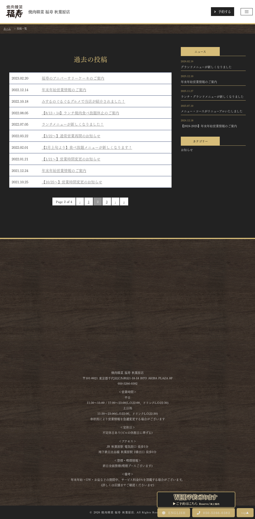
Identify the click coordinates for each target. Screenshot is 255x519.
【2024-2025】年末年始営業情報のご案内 (209, 125)
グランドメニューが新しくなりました (206, 66)
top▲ (245, 512)
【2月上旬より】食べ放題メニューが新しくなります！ (87, 147)
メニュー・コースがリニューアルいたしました (211, 111)
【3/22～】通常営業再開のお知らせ (71, 135)
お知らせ (187, 149)
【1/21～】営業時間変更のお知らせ (71, 159)
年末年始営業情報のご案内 (64, 89)
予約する (222, 11)
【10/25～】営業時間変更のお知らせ (72, 182)
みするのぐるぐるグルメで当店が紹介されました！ (83, 101)
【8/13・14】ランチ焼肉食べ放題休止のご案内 (80, 113)
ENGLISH (173, 512)
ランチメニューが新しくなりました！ (73, 124)
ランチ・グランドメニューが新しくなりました (212, 96)
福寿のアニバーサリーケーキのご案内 (73, 78)
